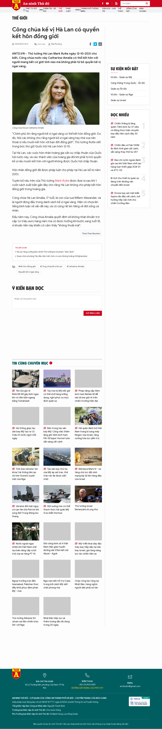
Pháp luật (68, 10)
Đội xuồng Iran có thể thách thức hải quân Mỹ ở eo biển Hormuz (56, 509)
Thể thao (120, 10)
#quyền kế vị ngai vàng (28, 272)
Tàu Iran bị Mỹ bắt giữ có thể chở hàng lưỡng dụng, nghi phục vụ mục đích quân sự (56, 395)
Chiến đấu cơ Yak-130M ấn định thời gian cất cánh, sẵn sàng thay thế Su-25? (125, 148)
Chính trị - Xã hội (49, 10)
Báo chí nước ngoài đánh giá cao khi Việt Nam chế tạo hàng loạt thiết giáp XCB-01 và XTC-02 (126, 165)
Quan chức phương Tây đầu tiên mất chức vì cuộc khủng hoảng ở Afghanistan (52, 256)
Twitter (95, 44)
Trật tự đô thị (31, 10)
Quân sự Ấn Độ (119, 88)
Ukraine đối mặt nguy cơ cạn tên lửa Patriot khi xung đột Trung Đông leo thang (25, 511)
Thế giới (60, 10)
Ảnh (41, 10)
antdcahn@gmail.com (130, 686)
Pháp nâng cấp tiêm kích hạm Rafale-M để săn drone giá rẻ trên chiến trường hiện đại (87, 395)
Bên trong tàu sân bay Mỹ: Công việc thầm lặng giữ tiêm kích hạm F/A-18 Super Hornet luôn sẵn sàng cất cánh (56, 435)
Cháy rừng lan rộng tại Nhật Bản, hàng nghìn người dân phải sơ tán (87, 584)
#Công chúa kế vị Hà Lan (51, 266)
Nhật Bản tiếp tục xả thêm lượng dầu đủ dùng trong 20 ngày (56, 621)
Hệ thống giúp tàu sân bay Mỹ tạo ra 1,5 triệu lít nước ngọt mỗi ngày (24, 433)
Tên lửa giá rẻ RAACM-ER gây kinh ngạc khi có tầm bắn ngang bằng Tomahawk (25, 395)
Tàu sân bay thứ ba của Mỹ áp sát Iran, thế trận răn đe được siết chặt (55, 474)
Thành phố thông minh (90, 10)
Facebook (90, 44)
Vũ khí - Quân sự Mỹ (121, 77)
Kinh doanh (143, 10)
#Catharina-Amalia (75, 266)
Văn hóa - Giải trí (109, 10)
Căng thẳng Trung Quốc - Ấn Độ (128, 83)
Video (78, 10)
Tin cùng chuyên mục (30, 363)
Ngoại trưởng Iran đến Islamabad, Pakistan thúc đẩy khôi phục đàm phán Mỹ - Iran (25, 586)
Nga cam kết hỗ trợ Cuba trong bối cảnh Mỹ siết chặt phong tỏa (56, 584)
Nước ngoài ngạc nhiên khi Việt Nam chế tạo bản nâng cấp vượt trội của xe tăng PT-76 (24, 548)
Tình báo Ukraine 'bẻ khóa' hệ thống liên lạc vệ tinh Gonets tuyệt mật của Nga (25, 474)
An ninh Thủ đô (36, 3)
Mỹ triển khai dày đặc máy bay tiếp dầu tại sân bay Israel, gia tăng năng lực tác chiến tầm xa (88, 548)
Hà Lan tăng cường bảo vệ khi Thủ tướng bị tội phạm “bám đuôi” (45, 252)
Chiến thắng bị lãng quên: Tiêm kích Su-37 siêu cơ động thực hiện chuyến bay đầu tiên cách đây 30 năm (125, 130)
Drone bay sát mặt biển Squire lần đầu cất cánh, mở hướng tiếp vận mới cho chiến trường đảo (125, 198)
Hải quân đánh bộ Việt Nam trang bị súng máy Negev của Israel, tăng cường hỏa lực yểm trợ (88, 433)
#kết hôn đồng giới (27, 266)
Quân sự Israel (118, 100)
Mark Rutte (62, 180)
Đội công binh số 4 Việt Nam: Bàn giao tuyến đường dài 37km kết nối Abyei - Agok (55, 548)
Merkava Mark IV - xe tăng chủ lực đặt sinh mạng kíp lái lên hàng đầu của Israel (88, 474)
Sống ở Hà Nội (131, 10)
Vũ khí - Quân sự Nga (122, 94)
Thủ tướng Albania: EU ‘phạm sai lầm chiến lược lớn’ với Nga (25, 621)
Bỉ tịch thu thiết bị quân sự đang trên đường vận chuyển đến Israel (125, 181)
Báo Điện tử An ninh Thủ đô (16, 5)
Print (100, 44)
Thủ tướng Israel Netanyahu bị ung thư (86, 508)
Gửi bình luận (93, 313)
